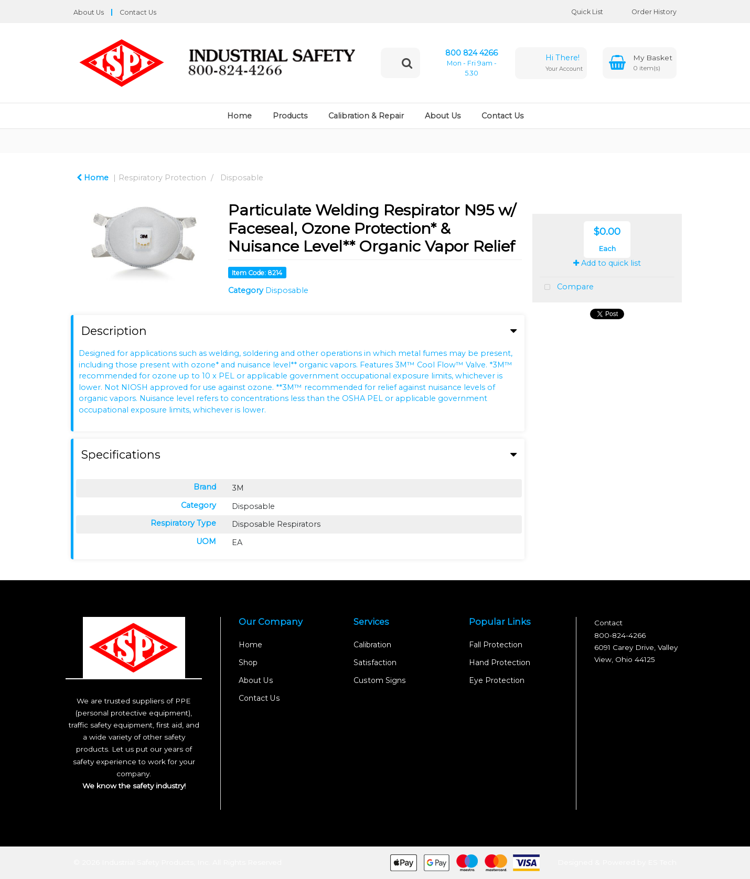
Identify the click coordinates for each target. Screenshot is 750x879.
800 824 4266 (471, 53)
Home (239, 116)
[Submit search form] (407, 63)
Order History (646, 12)
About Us (88, 12)
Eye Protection (496, 680)
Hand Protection (499, 662)
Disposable (241, 177)
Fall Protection (495, 645)
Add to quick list (607, 263)
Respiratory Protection (162, 177)
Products (290, 116)
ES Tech (662, 862)
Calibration (372, 645)
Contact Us (138, 12)
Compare (567, 287)
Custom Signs (379, 680)
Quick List (579, 12)
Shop (248, 662)
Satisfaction (375, 662)
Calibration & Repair (366, 116)
